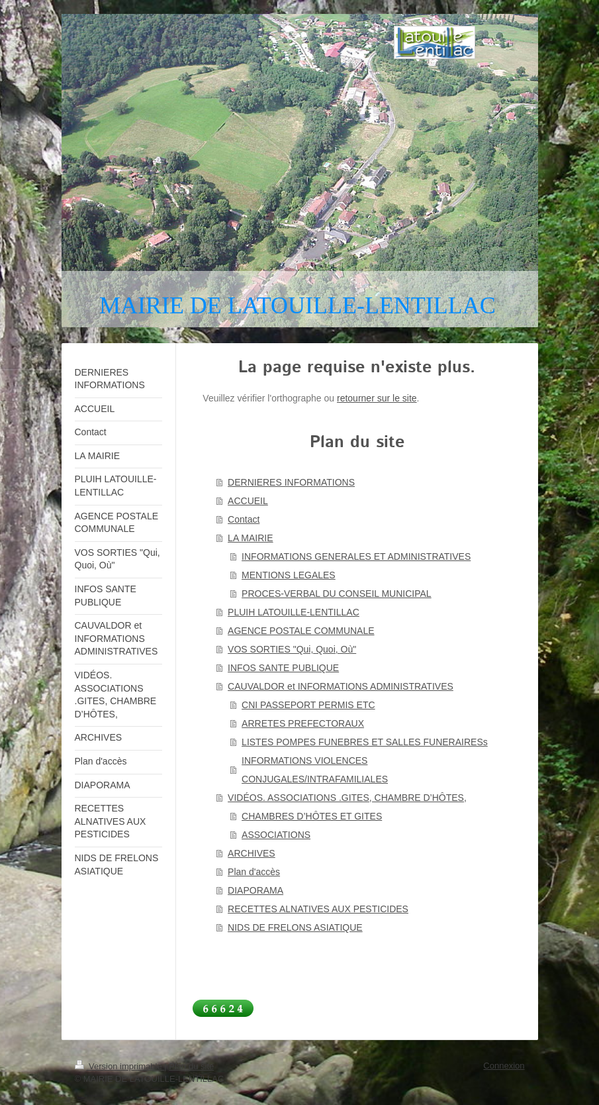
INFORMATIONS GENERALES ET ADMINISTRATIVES (356, 556)
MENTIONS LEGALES (289, 575)
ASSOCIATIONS (276, 834)
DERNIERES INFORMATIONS (291, 482)
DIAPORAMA (255, 890)
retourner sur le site (377, 398)
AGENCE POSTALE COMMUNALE (301, 630)
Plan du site (191, 1066)
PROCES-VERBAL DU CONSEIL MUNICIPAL (337, 593)
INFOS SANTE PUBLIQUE (283, 667)
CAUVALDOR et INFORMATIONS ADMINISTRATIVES (340, 686)
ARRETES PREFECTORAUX (303, 723)
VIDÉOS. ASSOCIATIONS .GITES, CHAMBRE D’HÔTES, (347, 797)
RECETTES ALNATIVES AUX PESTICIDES (318, 909)
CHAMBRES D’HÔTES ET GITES (312, 816)
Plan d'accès (254, 872)
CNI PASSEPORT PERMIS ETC (308, 705)
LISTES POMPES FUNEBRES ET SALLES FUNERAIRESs (365, 742)
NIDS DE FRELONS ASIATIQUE (295, 927)
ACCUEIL (248, 501)
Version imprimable (120, 1066)
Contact (243, 519)
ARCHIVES (251, 853)
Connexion (503, 1066)
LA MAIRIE (250, 538)
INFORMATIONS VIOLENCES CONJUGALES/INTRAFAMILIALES (315, 769)
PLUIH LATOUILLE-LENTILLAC (293, 612)
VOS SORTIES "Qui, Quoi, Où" (292, 649)
